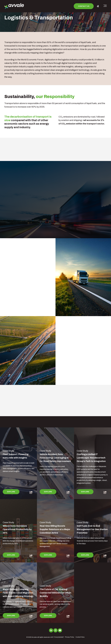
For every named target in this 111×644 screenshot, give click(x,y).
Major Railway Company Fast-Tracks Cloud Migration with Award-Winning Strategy (18, 592)
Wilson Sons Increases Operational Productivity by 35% (17, 529)
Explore (11, 492)
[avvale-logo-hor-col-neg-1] (14, 6)
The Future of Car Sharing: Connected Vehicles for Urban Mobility (55, 592)
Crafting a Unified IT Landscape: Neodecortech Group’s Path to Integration (91, 457)
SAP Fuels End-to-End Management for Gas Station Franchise (92, 529)
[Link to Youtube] (60, 630)
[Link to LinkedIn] (51, 630)
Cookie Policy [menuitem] (80, 637)
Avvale (34, 637)
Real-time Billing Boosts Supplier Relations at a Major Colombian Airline (55, 529)
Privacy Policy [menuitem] (69, 637)
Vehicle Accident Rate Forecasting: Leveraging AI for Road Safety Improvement (55, 457)
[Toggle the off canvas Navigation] (105, 6)
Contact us (83, 6)
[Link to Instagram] (55, 630)
